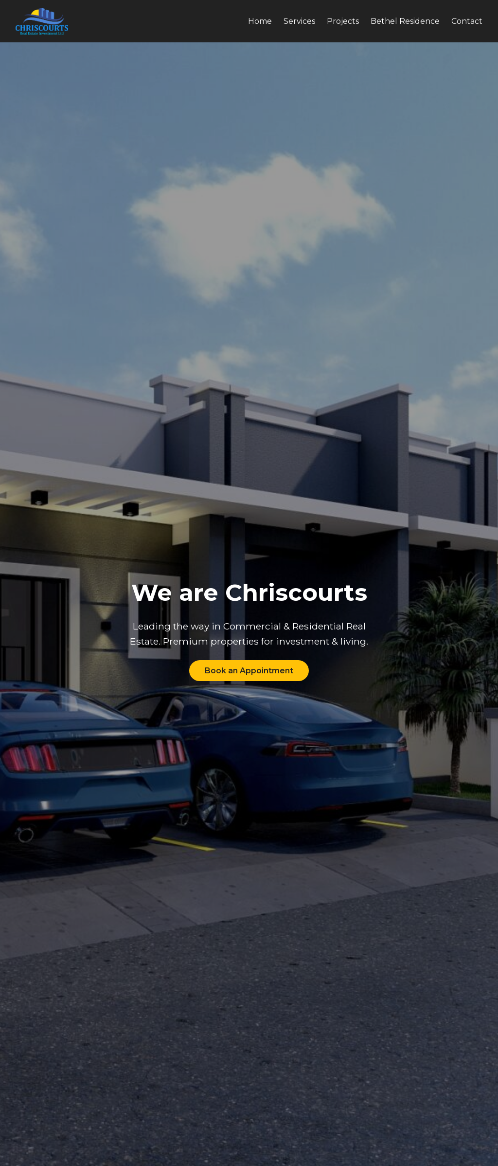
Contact (466, 21)
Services (299, 21)
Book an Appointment (249, 670)
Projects (343, 21)
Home (260, 21)
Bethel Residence (405, 21)
